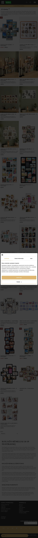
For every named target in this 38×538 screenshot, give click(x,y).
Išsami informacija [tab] (19, 258)
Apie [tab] (31, 258)
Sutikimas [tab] (6, 258)
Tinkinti (19, 281)
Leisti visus (19, 277)
